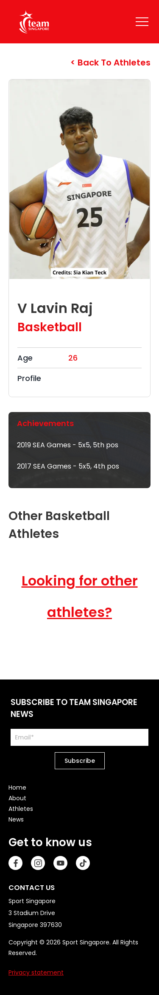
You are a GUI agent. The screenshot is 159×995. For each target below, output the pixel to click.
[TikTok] (83, 863)
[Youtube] (60, 863)
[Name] (142, 21)
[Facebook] (15, 863)
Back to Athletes (113, 62)
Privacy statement (36, 972)
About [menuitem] (17, 798)
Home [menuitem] (17, 787)
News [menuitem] (16, 819)
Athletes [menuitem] (20, 809)
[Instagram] (38, 863)
